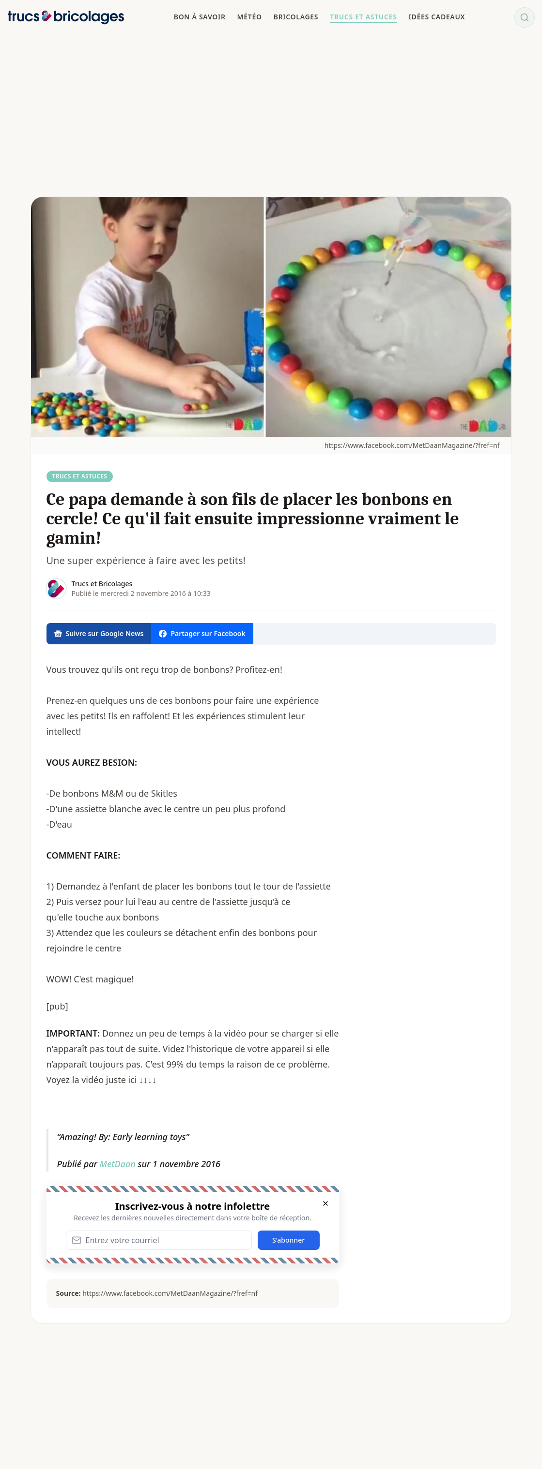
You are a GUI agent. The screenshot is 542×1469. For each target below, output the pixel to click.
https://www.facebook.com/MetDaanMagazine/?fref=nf (412, 445)
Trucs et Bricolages (102, 583)
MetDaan (118, 1164)
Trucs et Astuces (80, 476)
